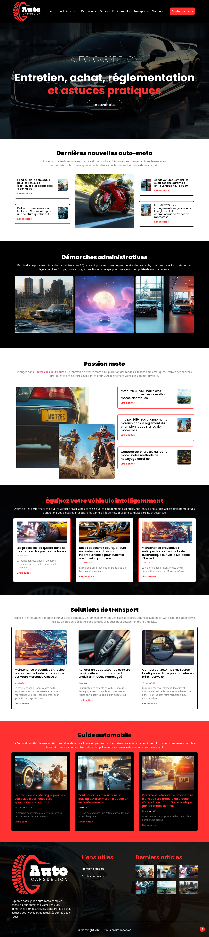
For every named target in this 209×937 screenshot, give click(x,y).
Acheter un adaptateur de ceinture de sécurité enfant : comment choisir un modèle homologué (104, 673)
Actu (53, 11)
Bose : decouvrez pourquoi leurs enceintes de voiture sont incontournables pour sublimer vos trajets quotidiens (102, 553)
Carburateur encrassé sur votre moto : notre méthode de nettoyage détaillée (144, 455)
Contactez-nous (93, 876)
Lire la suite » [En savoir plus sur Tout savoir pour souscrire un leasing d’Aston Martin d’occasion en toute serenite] (85, 822)
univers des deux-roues (50, 372)
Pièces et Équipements (115, 11)
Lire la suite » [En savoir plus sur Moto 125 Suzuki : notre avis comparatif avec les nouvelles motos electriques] (128, 403)
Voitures (157, 11)
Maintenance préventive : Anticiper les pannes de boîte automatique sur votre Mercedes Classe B (166, 553)
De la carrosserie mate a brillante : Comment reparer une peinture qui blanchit (35, 211)
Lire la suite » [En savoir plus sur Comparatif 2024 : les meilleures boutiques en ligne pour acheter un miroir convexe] (149, 704)
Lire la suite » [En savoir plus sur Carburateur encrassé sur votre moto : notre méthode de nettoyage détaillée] (128, 464)
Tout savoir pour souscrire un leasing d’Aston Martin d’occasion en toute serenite (103, 798)
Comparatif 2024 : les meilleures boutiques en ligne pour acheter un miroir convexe (168, 673)
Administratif (68, 11)
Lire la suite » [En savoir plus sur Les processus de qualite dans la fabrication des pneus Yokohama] (24, 573)
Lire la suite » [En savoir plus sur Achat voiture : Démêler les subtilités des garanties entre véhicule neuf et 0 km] (161, 191)
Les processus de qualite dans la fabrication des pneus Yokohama (41, 549)
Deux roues (88, 11)
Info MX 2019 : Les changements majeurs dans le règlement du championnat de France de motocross (172, 211)
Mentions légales (93, 869)
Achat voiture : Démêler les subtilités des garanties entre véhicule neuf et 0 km (171, 183)
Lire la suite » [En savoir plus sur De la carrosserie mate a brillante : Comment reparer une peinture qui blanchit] (24, 219)
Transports (141, 11)
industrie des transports (144, 165)
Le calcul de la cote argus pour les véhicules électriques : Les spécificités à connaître (35, 184)
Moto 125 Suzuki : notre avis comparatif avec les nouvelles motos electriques (143, 394)
